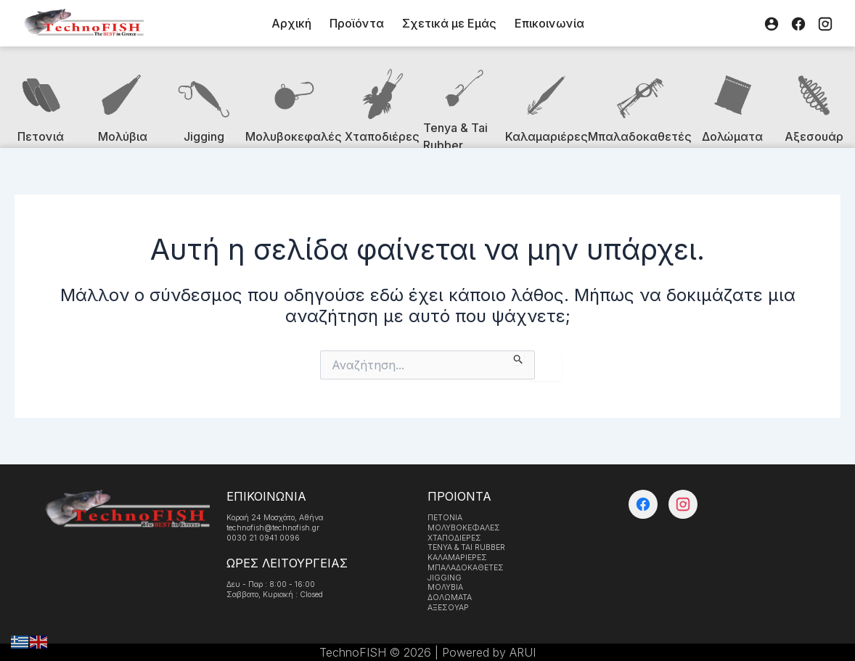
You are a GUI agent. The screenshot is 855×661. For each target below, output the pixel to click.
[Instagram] (825, 24)
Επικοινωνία (549, 23)
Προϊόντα (357, 23)
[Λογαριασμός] (772, 24)
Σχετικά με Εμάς (449, 23)
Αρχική (291, 23)
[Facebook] (798, 24)
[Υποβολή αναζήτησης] (518, 357)
